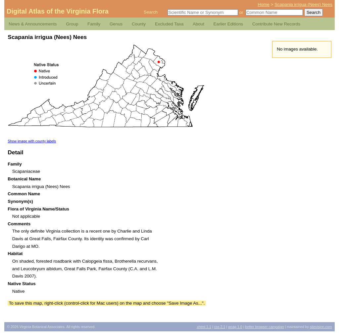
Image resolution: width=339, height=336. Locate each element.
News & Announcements (33, 23)
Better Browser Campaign (264, 327)
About (198, 23)
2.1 (219, 327)
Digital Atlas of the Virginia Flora (58, 11)
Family (93, 23)
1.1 (204, 327)
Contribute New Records (276, 23)
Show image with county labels (32, 141)
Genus (116, 23)
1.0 (235, 327)
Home (263, 4)
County (139, 23)
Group (72, 23)
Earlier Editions (228, 23)
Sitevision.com (321, 327)
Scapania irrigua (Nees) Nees (303, 4)
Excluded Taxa (169, 23)
